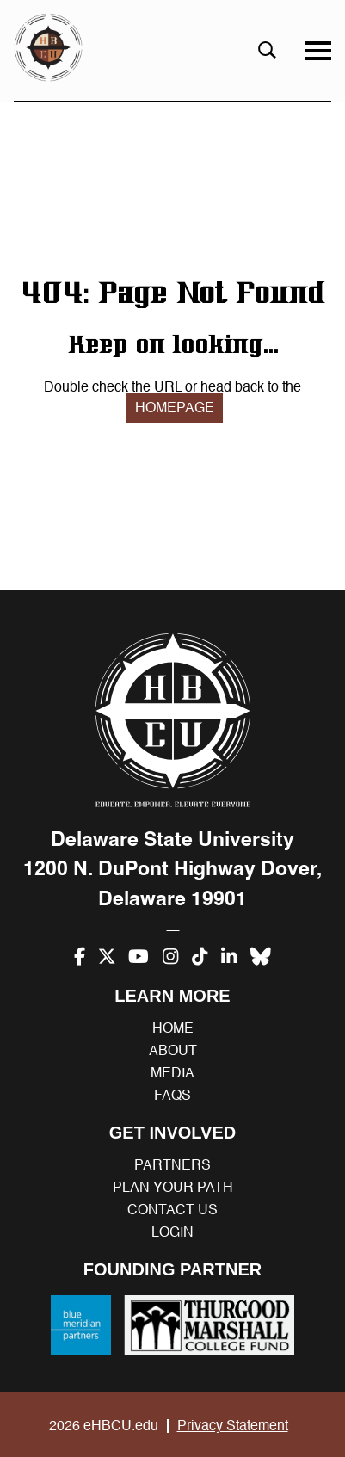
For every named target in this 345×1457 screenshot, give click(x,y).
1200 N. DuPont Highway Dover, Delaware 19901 (172, 883)
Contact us (172, 1210)
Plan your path (173, 1188)
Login (172, 1232)
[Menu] (318, 50)
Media (172, 1073)
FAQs (172, 1095)
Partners (172, 1165)
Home (173, 1028)
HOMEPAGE (174, 408)
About (173, 1051)
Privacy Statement (232, 1426)
